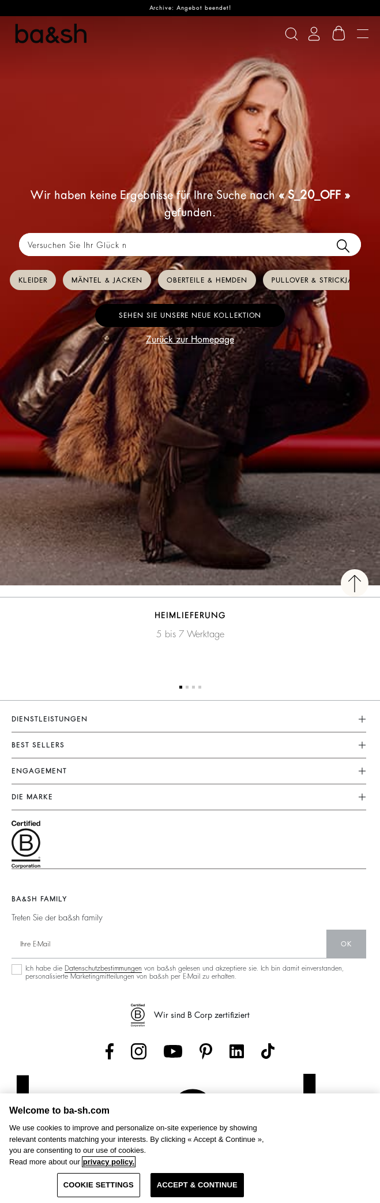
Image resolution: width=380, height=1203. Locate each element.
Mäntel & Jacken (107, 280)
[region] (190, 1148)
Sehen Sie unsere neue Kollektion (190, 315)
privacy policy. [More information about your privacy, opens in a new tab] (108, 1161)
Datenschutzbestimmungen (103, 968)
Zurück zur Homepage (190, 339)
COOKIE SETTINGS (98, 1185)
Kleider (32, 280)
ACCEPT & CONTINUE (197, 1185)
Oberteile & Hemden (207, 280)
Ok (346, 944)
